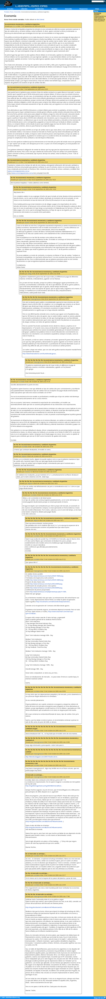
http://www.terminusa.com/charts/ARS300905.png (46, 588)
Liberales (24, 9)
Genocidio (68, 9)
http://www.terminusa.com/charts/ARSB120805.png (46, 580)
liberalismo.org (99, 19)
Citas (97, 9)
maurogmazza (35, 299)
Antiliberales (39, 9)
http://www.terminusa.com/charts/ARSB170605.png (46, 576)
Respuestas (83, 9)
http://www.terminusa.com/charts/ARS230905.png (46, 584)
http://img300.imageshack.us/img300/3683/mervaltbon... (44, 786)
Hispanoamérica (100, 16)
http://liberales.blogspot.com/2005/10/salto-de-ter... (42, 757)
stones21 (28, 472)
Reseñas (54, 9)
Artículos (10, 9)
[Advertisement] (100, 52)
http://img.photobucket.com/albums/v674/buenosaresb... (44, 821)
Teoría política (99, 20)
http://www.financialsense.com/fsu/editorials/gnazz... (40, 354)
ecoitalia (21, 382)
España (96, 14)
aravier (27, 222)
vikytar (24, 456)
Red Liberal (40, 19)
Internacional (99, 17)
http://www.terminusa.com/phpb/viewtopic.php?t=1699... (48, 592)
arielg (29, 274)
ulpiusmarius (23, 180)
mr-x (14, 26)
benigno (24, 189)
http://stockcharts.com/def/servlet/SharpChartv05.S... (53, 602)
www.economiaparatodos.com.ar (18, 171)
